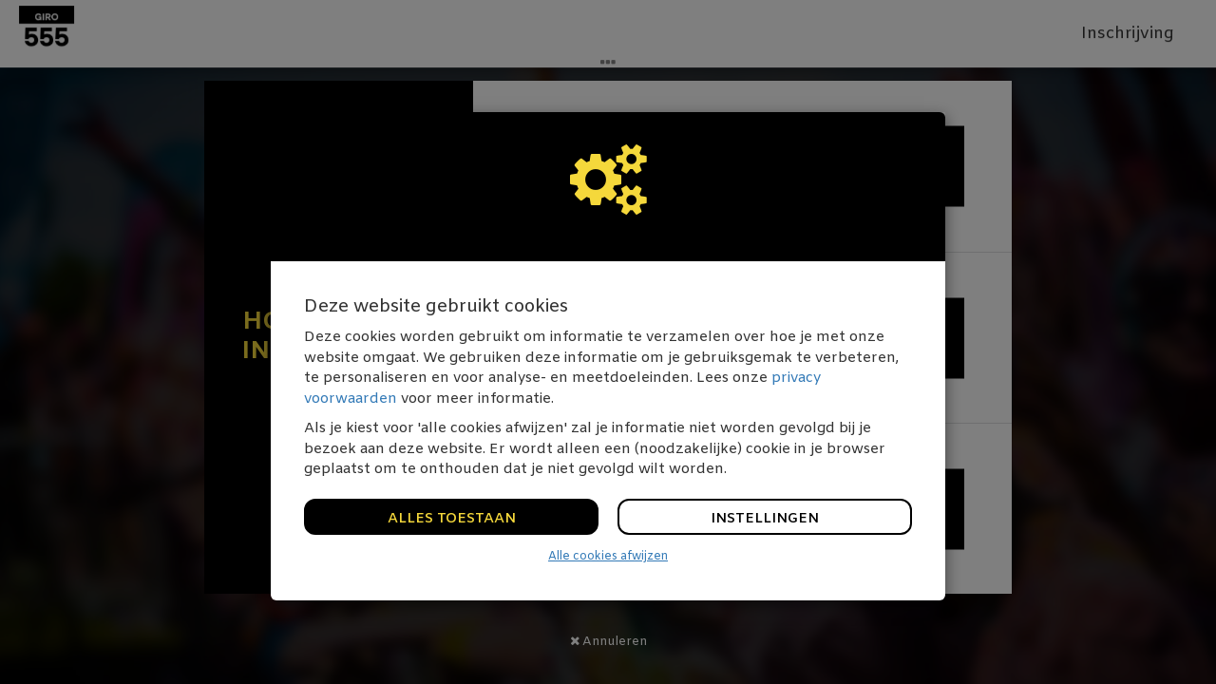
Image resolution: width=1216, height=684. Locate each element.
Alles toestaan (452, 518)
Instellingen (765, 518)
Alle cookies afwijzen (608, 556)
